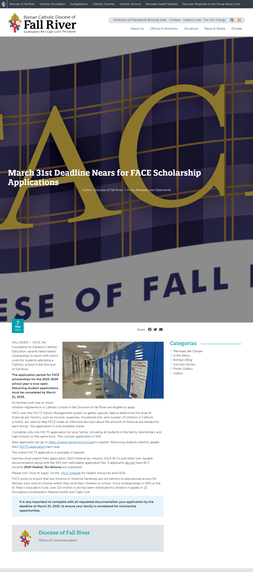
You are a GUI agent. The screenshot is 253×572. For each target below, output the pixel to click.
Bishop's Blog (182, 360)
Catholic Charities (104, 4)
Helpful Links (192, 20)
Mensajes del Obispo (188, 351)
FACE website (71, 473)
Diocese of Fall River (22, 4)
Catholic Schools (130, 4)
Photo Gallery (183, 369)
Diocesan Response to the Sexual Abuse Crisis (211, 4)
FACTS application (32, 447)
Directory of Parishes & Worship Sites (140, 20)
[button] (239, 20)
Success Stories (184, 364)
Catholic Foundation (52, 4)
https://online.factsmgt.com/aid (71, 442)
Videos (178, 373)
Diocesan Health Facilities (162, 4)
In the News (181, 355)
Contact (175, 20)
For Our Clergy (214, 20)
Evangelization (79, 4)
